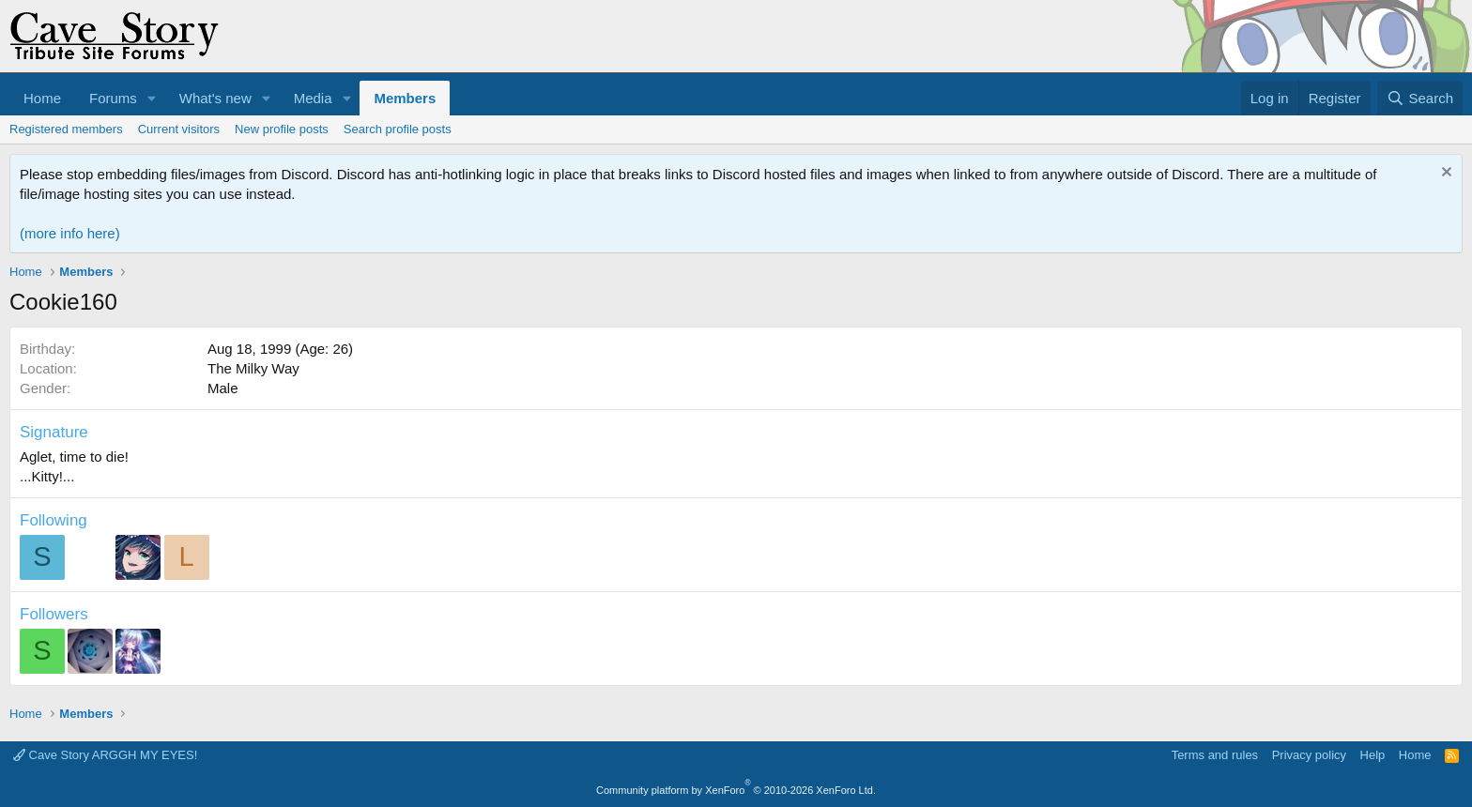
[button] (152, 98)
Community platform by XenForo (736, 790)
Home (42, 98)
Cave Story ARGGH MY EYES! (105, 755)
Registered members (66, 129)
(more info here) (70, 233)
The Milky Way (253, 368)
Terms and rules (1215, 755)
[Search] (1420, 98)
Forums (113, 98)
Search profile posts (398, 129)
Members (405, 98)
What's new (215, 98)
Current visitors (179, 129)
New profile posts (282, 129)
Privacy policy (1309, 755)
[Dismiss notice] (1444, 174)
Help (1373, 755)
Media (313, 98)
